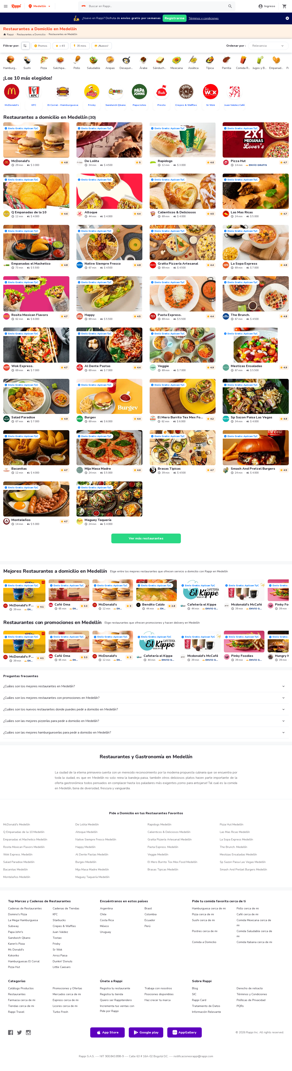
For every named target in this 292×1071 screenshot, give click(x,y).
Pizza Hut (14, 967)
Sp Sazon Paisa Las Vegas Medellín (243, 862)
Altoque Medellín (86, 832)
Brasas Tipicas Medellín (163, 869)
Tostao (57, 938)
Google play (146, 1032)
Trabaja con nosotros (158, 988)
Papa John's (15, 932)
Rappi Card (199, 1000)
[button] (40, 6)
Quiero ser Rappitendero (116, 1000)
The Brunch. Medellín (233, 847)
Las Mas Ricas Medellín (235, 832)
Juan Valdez (60, 932)
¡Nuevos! (101, 45)
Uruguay (105, 932)
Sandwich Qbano (19, 938)
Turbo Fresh (60, 1012)
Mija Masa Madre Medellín (92, 869)
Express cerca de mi (65, 1000)
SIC (194, 994)
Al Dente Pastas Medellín (91, 854)
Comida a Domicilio (204, 942)
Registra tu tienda (111, 994)
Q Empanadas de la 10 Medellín (23, 832)
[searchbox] (156, 6)
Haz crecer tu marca (158, 1000)
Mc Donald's (16, 950)
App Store (107, 1032)
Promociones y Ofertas (67, 988)
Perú (147, 926)
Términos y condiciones (204, 18)
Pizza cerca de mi (203, 914)
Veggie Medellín (158, 854)
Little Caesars (62, 967)
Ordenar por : (236, 46)
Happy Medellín (85, 847)
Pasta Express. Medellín (163, 847)
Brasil (148, 908)
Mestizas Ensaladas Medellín (238, 854)
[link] (36, 144)
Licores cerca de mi (65, 1006)
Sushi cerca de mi (203, 920)
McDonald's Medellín (16, 824)
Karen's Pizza (16, 944)
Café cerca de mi (247, 914)
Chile (103, 914)
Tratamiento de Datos (206, 1006)
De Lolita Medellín (87, 824)
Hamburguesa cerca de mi (209, 908)
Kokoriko (13, 955)
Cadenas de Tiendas (66, 908)
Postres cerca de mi (204, 931)
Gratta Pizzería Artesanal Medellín (170, 839)
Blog (195, 988)
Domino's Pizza (17, 914)
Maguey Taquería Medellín (92, 877)
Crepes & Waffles (64, 926)
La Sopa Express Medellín (236, 839)
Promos (40, 45)
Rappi (8, 34)
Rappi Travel (16, 1012)
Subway (13, 926)
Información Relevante (206, 1012)
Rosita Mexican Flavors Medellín (24, 847)
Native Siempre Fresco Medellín (95, 839)
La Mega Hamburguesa (23, 920)
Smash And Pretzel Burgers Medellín (243, 869)
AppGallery (184, 1032)
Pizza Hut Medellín (231, 824)
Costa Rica (107, 920)
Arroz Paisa (60, 955)
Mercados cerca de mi (67, 994)
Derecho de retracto (250, 988)
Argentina (106, 908)
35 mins (79, 45)
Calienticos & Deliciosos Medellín (169, 832)
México (104, 926)
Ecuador (150, 920)
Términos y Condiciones (252, 994)
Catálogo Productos (21, 988)
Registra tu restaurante (115, 988)
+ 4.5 (60, 45)
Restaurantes (17, 994)
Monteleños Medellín (16, 877)
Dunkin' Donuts (62, 961)
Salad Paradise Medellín (18, 862)
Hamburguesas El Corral (24, 961)
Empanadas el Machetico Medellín (25, 839)
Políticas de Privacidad (251, 1000)
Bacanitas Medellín (15, 869)
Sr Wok (57, 950)
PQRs (240, 1006)
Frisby (56, 944)
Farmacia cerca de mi (21, 1000)
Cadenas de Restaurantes (25, 908)
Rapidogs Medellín (159, 824)
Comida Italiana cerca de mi (254, 942)
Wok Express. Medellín (17, 854)
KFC (55, 914)
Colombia (151, 914)
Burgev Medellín (85, 862)
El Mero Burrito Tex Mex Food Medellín (172, 862)
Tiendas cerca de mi (21, 1006)
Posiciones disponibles (159, 994)
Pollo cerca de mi (248, 908)
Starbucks (59, 920)
